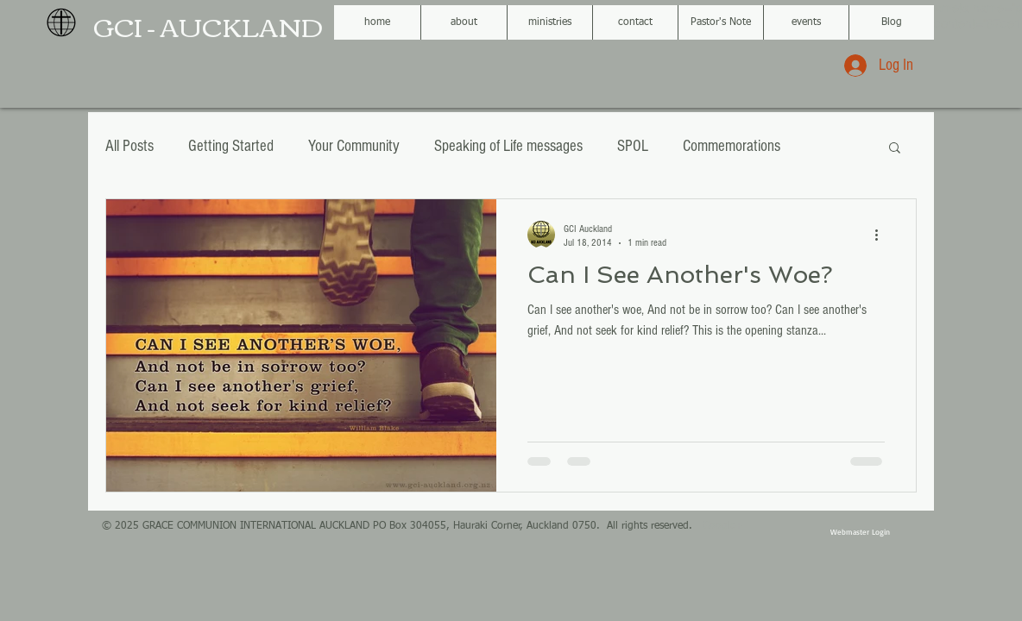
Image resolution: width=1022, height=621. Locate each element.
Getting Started (231, 146)
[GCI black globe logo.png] (61, 22)
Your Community (354, 146)
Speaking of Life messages (508, 146)
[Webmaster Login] (860, 532)
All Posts (129, 146)
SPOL (632, 146)
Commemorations (731, 146)
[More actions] (882, 234)
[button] (894, 149)
